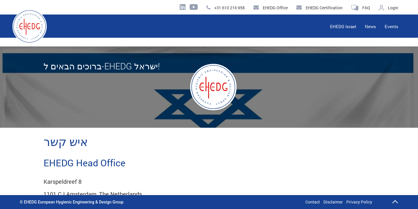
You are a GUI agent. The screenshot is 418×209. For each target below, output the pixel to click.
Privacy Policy (359, 202)
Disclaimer (333, 202)
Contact (312, 202)
